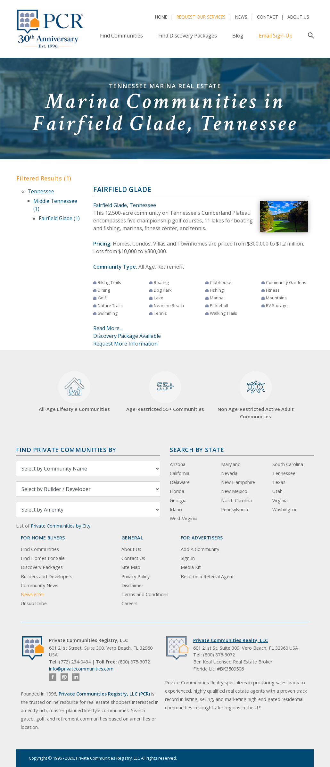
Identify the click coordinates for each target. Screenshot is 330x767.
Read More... (107, 328)
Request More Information (125, 343)
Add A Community (200, 549)
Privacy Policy (135, 576)
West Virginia (183, 518)
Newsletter (32, 594)
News (241, 17)
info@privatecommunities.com (81, 669)
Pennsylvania (234, 509)
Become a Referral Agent (207, 576)
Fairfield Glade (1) (59, 218)
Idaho (176, 509)
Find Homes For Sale (43, 558)
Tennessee (41, 191)
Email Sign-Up (276, 35)
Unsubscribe (34, 603)
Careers (129, 603)
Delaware (180, 482)
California (179, 473)
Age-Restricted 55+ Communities (165, 392)
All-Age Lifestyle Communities (74, 392)
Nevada (229, 473)
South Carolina (287, 464)
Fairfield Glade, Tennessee (124, 205)
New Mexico (234, 491)
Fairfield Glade (122, 189)
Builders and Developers (46, 576)
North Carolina (236, 500)
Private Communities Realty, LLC (230, 640)
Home (161, 17)
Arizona (178, 464)
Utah (277, 491)
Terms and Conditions (145, 594)
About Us (298, 17)
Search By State (197, 450)
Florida (177, 491)
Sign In (188, 558)
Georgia (178, 500)
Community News (39, 585)
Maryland (231, 464)
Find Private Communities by (66, 450)
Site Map (130, 567)
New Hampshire (238, 482)
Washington (285, 509)
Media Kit (191, 567)
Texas (278, 482)
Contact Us (133, 558)
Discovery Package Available (127, 335)
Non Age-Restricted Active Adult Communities (256, 395)
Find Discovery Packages (187, 35)
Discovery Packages (42, 567)
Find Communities (121, 35)
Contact (267, 17)
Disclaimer (132, 585)
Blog (237, 35)
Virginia (280, 500)
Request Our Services (201, 17)
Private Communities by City (60, 526)
